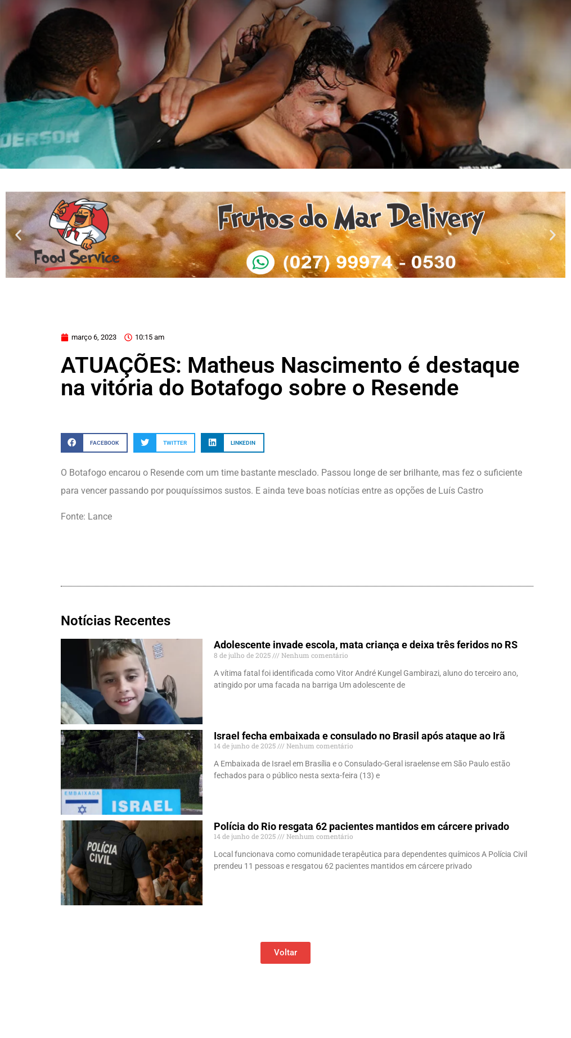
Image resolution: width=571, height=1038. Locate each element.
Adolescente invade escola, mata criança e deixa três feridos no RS (366, 645)
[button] (18, 235)
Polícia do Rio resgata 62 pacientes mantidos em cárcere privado (361, 826)
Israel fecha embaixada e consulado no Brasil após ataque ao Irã (359, 736)
